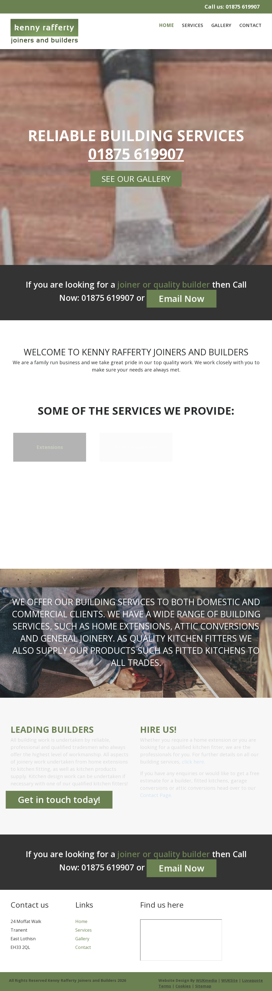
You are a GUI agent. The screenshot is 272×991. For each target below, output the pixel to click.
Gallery (221, 25)
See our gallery (136, 178)
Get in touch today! (59, 800)
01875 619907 (243, 6)
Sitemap (204, 986)
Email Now (181, 298)
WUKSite (231, 980)
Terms (166, 986)
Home (166, 25)
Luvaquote (253, 980)
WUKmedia (207, 980)
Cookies (184, 986)
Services (192, 25)
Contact (250, 25)
